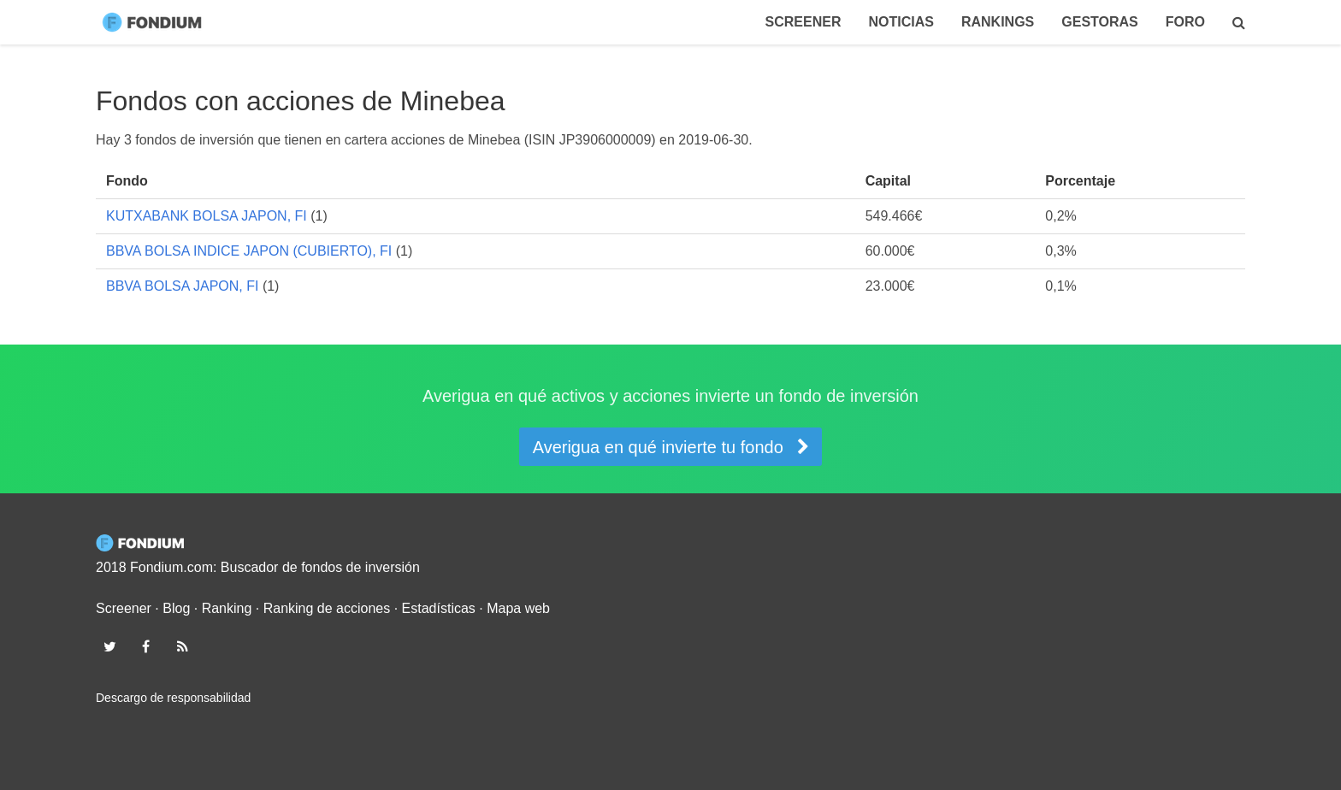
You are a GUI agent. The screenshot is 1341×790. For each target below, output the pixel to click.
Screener (803, 22)
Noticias (900, 22)
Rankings (997, 22)
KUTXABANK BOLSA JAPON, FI (206, 216)
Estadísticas (439, 608)
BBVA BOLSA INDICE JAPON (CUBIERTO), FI (249, 251)
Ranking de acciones (327, 608)
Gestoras (1099, 22)
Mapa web (518, 608)
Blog (176, 608)
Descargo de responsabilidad (173, 698)
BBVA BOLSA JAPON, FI (182, 286)
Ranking (227, 608)
